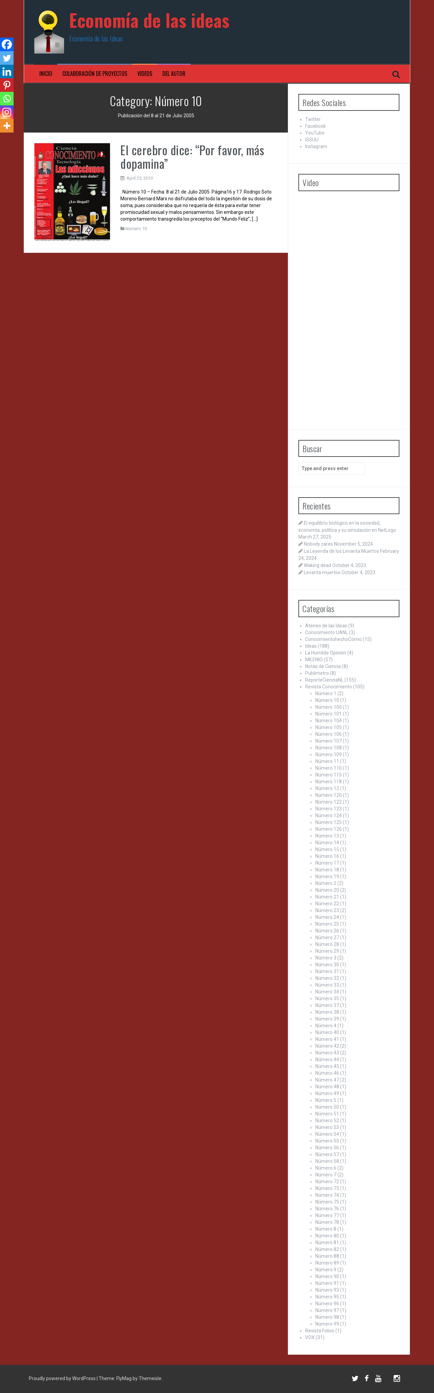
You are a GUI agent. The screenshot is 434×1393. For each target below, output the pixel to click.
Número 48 (327, 1086)
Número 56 (327, 1147)
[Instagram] (7, 112)
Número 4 (325, 1025)
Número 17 (327, 863)
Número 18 (327, 869)
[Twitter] (7, 58)
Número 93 (327, 1290)
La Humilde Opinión (325, 652)
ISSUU (311, 139)
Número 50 (327, 1107)
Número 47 (327, 1080)
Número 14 (327, 842)
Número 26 (327, 930)
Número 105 (328, 727)
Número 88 (327, 1256)
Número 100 (328, 707)
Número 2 (325, 883)
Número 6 (325, 1168)
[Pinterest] (7, 85)
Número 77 (327, 1215)
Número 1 (325, 693)
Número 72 (327, 1181)
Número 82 (327, 1249)
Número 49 (327, 1093)
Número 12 (327, 788)
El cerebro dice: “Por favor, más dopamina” (192, 156)
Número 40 (327, 1032)
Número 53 (327, 1127)
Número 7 (325, 1174)
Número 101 (328, 713)
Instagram (316, 146)
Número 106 (328, 734)
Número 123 (328, 808)
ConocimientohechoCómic (333, 639)
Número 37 (327, 1005)
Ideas (311, 646)
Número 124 (328, 815)
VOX (310, 1337)
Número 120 (328, 795)
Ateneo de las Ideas (326, 625)
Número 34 (327, 991)
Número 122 (328, 802)
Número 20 (327, 890)
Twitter (313, 119)
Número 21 (327, 897)
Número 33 (327, 985)
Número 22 (327, 903)
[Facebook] (7, 44)
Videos (144, 74)
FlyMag (124, 1378)
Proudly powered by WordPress (63, 1378)
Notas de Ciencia (323, 666)
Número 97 (327, 1310)
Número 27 (327, 937)
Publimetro (317, 673)
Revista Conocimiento (328, 686)
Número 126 (328, 829)
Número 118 (328, 781)
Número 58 (327, 1161)
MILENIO (314, 659)
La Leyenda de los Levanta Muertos (341, 551)
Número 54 (327, 1134)
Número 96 (327, 1303)
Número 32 (327, 978)
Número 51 (327, 1113)
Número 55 (327, 1141)
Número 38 (327, 1012)
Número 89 (327, 1263)
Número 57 (327, 1154)
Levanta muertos (322, 572)
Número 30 (327, 964)
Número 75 (327, 1202)
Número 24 (327, 917)
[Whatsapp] (7, 98)
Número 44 (327, 1059)
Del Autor (173, 74)
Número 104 (328, 720)
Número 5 (325, 1100)
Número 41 (327, 1039)
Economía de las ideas (149, 20)
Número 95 (327, 1296)
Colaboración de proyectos (94, 74)
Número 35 (327, 998)
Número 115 (328, 775)
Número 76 (327, 1208)
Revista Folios (319, 1330)
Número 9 (325, 1269)
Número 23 (327, 910)
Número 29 (327, 951)
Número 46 (327, 1073)
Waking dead (317, 565)
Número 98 (327, 1317)
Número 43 (327, 1052)
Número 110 (328, 768)
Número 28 (327, 944)
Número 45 (327, 1066)
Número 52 (327, 1120)
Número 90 (327, 1276)
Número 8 (325, 1229)
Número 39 (327, 1019)
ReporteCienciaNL (324, 680)
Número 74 (327, 1195)
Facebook (315, 126)
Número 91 (327, 1283)
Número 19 (327, 876)
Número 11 (327, 761)
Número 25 (327, 924)
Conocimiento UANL (326, 632)
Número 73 (327, 1188)
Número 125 (328, 822)
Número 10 (136, 228)
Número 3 (325, 958)
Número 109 (328, 754)
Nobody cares (318, 544)
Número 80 (327, 1235)
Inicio (45, 74)
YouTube (314, 133)
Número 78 (327, 1222)
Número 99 (327, 1324)
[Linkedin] (7, 71)
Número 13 (327, 836)
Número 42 (327, 1046)
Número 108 (328, 747)
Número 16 (327, 856)
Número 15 (327, 849)
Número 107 (328, 741)
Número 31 (327, 971)
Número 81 (327, 1242)
